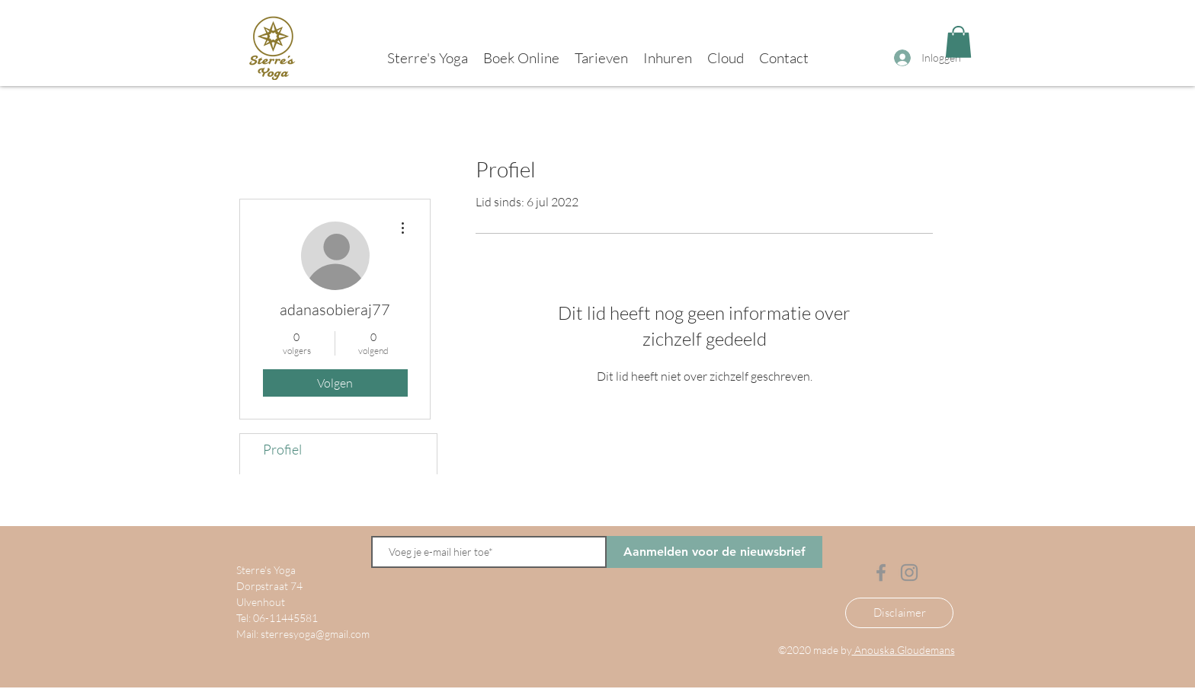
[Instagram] (909, 572)
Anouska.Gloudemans (903, 649)
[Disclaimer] (899, 613)
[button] (958, 42)
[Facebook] (881, 572)
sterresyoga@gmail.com (315, 633)
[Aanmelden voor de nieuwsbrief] (714, 552)
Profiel (282, 449)
